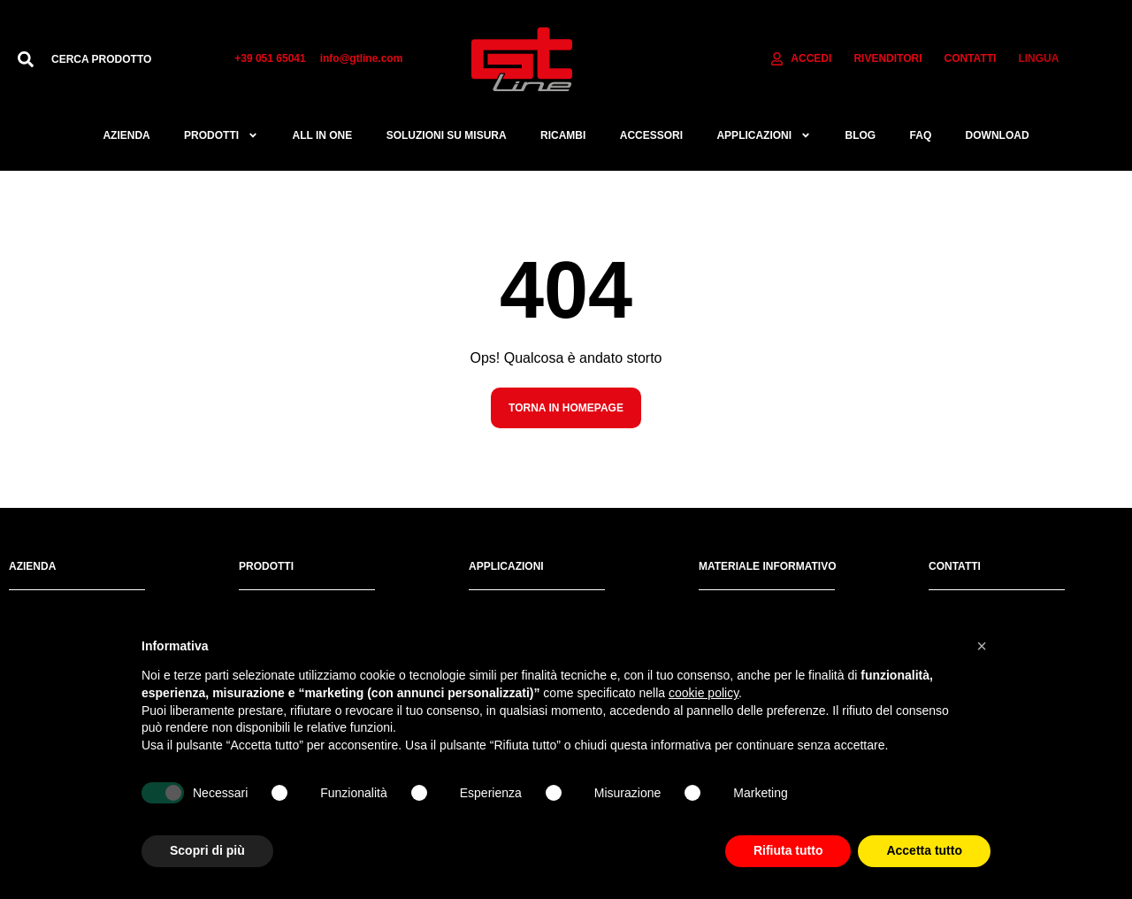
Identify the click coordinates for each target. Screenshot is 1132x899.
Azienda (126, 135)
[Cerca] (26, 59)
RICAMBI (562, 135)
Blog (860, 135)
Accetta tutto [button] (924, 850)
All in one (322, 135)
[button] (982, 646)
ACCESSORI (651, 135)
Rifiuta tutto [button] (788, 850)
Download (997, 135)
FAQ (921, 135)
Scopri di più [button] (207, 850)
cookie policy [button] (703, 693)
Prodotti (221, 135)
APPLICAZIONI (763, 135)
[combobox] (125, 59)
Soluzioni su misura (446, 135)
